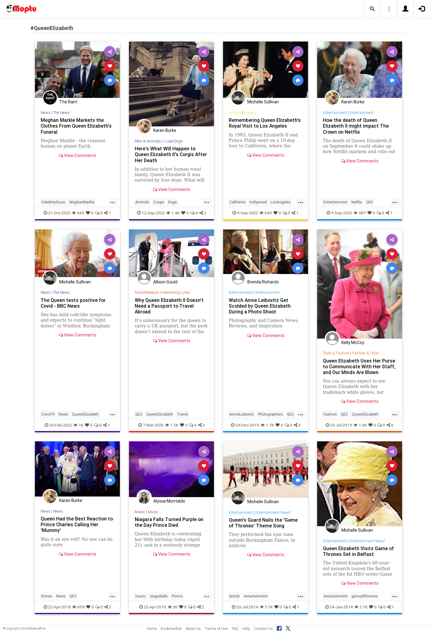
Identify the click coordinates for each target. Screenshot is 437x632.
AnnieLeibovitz (241, 414)
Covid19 (48, 414)
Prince (177, 596)
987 (360, 213)
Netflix (356, 202)
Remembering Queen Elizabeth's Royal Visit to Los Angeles (265, 123)
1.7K (267, 425)
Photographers (270, 414)
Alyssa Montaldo (169, 501)
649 (265, 213)
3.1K (266, 607)
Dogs (172, 202)
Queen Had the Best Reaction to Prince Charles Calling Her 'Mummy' (77, 524)
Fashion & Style (365, 353)
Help (246, 628)
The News (61, 112)
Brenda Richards (263, 282)
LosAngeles (281, 202)
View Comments (77, 155)
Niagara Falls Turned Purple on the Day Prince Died (169, 522)
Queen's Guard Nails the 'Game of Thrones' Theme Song (263, 523)
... (112, 201)
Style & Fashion (336, 353)
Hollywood (258, 202)
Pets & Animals (148, 141)
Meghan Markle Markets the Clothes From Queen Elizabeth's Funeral (77, 126)
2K (173, 607)
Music (140, 511)
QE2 (138, 414)
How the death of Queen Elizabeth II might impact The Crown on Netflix (356, 126)
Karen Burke (164, 130)
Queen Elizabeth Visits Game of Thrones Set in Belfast (358, 551)
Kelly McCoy (352, 342)
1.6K (360, 425)
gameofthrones (364, 596)
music (140, 596)
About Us (193, 628)
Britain (46, 596)
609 (78, 607)
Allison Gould (165, 282)
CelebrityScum (53, 202)
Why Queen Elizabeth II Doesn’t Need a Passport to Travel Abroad (169, 306)
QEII (369, 202)
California (237, 202)
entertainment (256, 596)
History (235, 112)
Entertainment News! (273, 512)
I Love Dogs (173, 141)
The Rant (68, 102)
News (45, 112)
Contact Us (263, 628)
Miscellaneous (147, 292)
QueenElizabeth (85, 414)
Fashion (330, 414)
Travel (182, 414)
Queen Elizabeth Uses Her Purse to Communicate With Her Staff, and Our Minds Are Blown (359, 366)
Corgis (158, 202)
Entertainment (335, 112)
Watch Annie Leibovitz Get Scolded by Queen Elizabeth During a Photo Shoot (260, 306)
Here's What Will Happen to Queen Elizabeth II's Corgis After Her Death (171, 154)
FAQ (235, 628)
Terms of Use (216, 628)
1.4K (173, 213)
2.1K (361, 607)
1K (78, 425)
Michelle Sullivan (263, 102)
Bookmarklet (171, 628)
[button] (372, 9)
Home (152, 628)
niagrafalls (159, 596)
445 (78, 213)
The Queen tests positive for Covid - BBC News (73, 303)
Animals (142, 202)
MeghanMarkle (81, 202)
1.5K (171, 425)
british (234, 596)
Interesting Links (176, 292)
